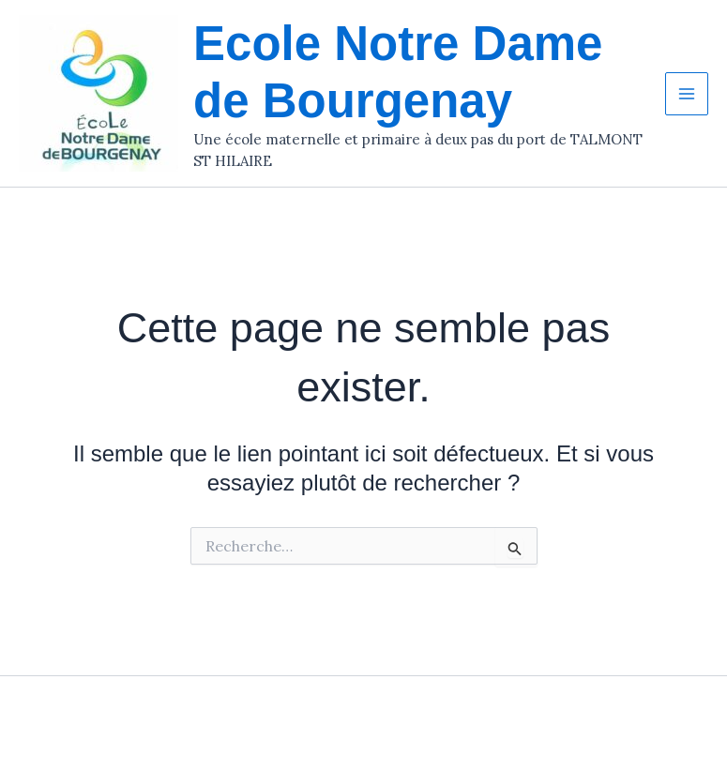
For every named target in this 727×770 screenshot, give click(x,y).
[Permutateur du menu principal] (686, 93)
